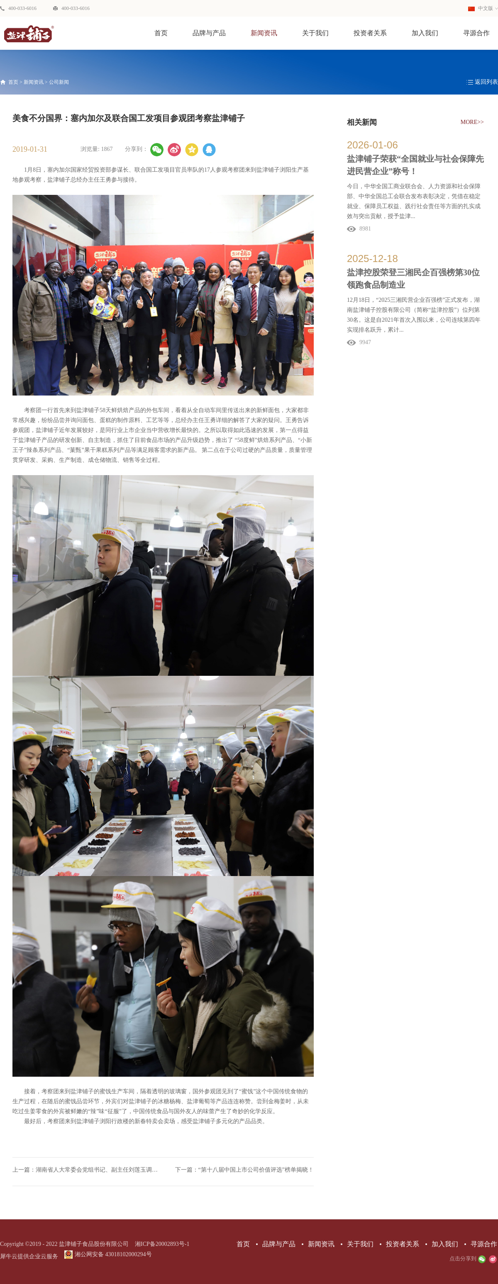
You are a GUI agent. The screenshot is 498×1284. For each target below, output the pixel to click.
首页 (161, 32)
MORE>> (472, 122)
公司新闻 (59, 82)
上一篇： (87, 1170)
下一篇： (244, 1170)
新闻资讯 (34, 82)
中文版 (480, 8)
